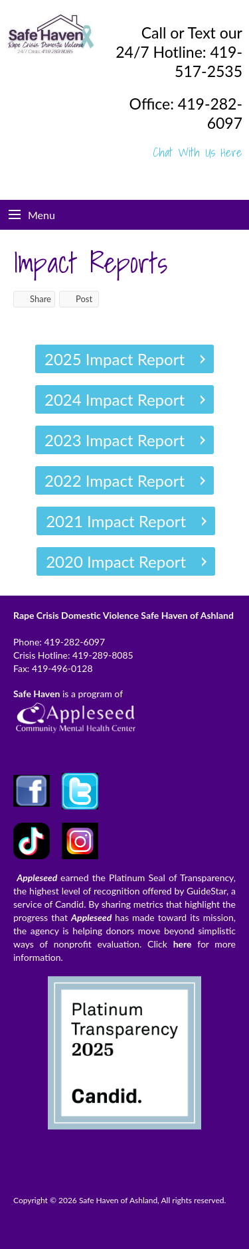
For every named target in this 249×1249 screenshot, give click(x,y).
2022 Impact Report (114, 480)
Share (34, 298)
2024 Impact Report (114, 399)
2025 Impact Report (114, 359)
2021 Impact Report (116, 521)
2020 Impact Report (116, 561)
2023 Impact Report (114, 440)
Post (77, 298)
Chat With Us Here (197, 152)
